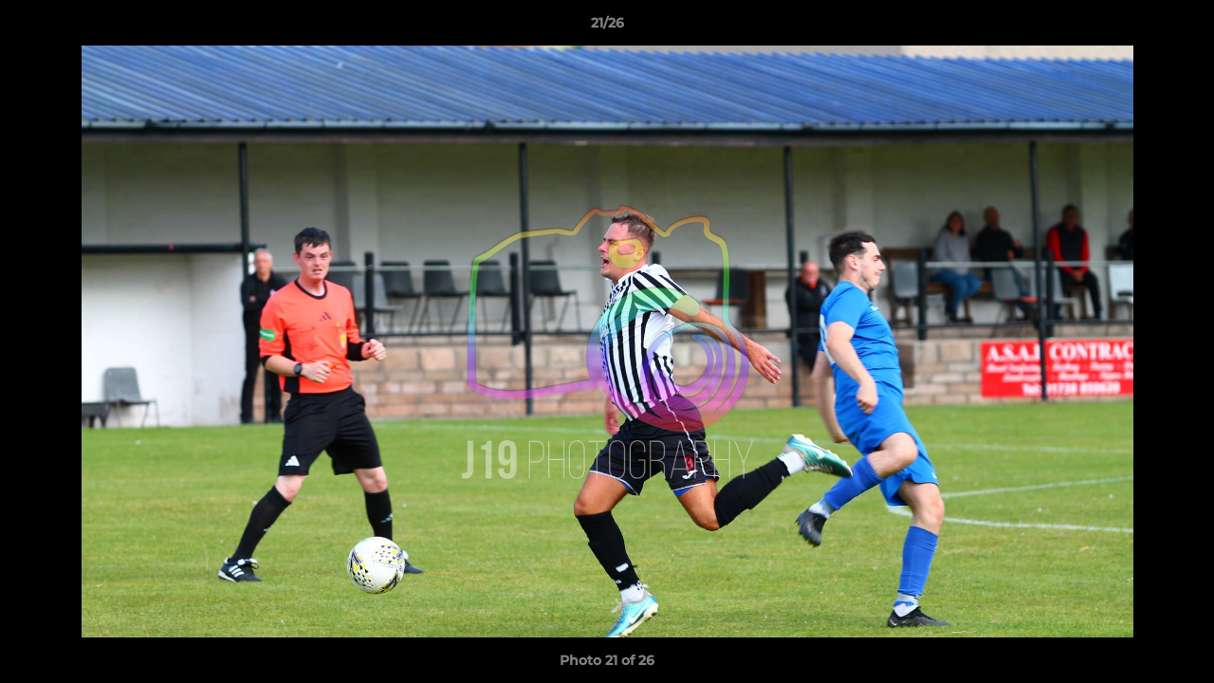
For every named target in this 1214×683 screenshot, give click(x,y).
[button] (1179, 27)
